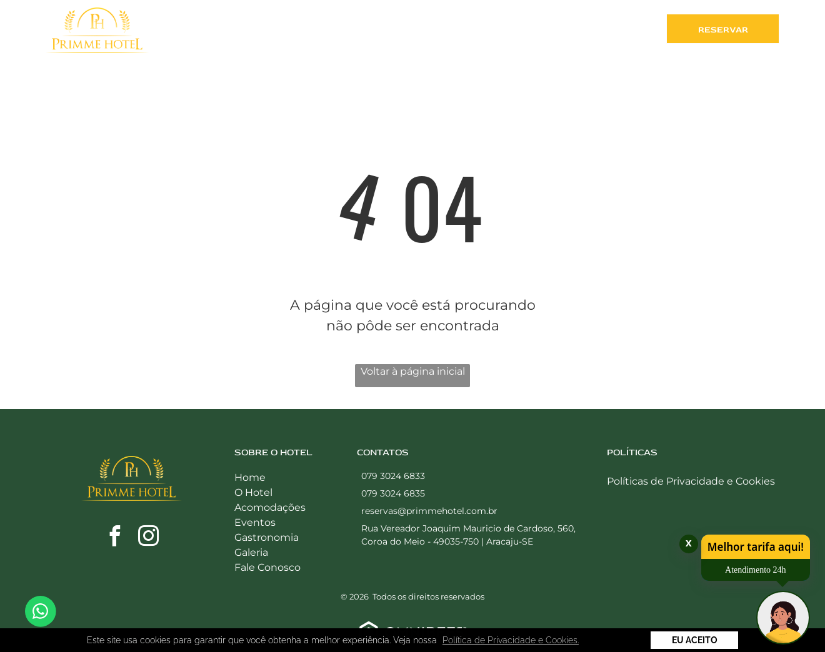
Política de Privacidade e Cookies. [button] (510, 640)
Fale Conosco (267, 567)
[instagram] (148, 538)
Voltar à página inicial (413, 371)
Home (250, 477)
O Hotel (253, 492)
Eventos (255, 522)
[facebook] (115, 538)
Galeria (251, 552)
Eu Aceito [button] (695, 640)
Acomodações (270, 507)
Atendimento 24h (755, 570)
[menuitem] (234, 31)
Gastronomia (266, 537)
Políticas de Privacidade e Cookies (691, 481)
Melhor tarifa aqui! (756, 547)
